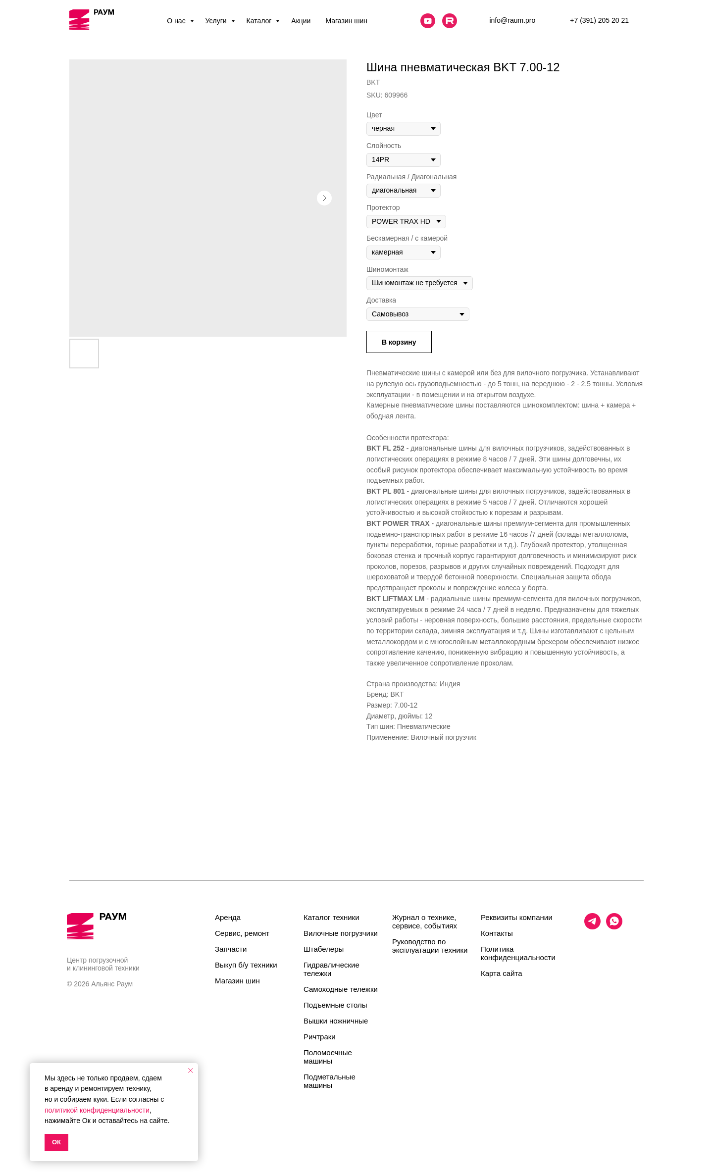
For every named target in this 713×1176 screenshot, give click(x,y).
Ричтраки (320, 1036)
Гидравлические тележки (331, 969)
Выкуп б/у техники (246, 965)
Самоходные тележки (341, 989)
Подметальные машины (330, 1081)
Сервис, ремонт (242, 933)
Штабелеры (324, 949)
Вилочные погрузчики (341, 933)
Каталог (260, 21)
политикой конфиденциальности (97, 1110)
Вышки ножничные (336, 1021)
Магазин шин (346, 21)
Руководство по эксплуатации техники (429, 945)
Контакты (497, 933)
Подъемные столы (335, 1005)
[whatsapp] (614, 926)
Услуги (217, 21)
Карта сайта (501, 973)
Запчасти (231, 949)
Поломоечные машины (328, 1056)
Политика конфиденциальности (518, 953)
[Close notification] (191, 1070)
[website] (427, 20)
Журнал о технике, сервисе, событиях (424, 921)
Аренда (228, 917)
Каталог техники (331, 917)
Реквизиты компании (517, 917)
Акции (300, 21)
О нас (177, 21)
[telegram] (592, 926)
